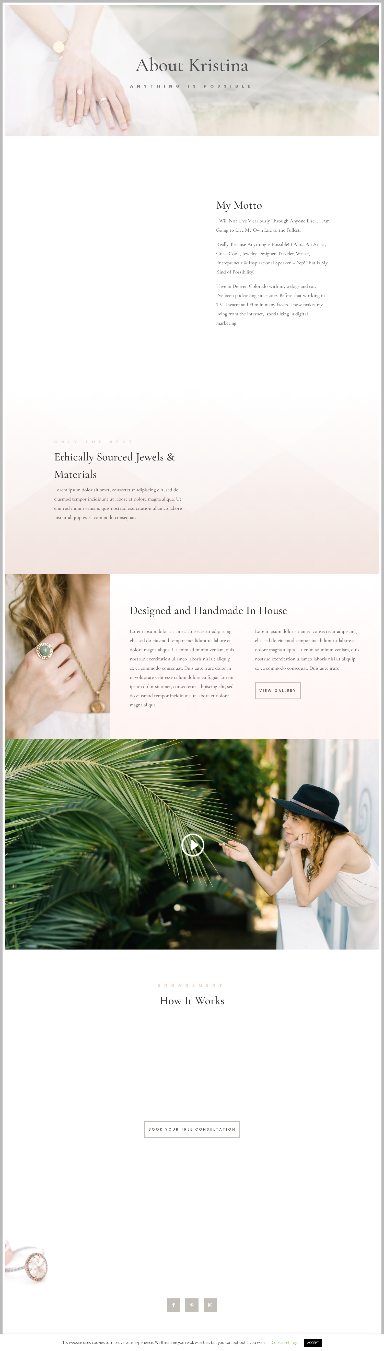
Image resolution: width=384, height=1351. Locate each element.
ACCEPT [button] (313, 1342)
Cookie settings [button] (285, 1342)
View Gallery (277, 690)
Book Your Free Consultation (192, 1129)
